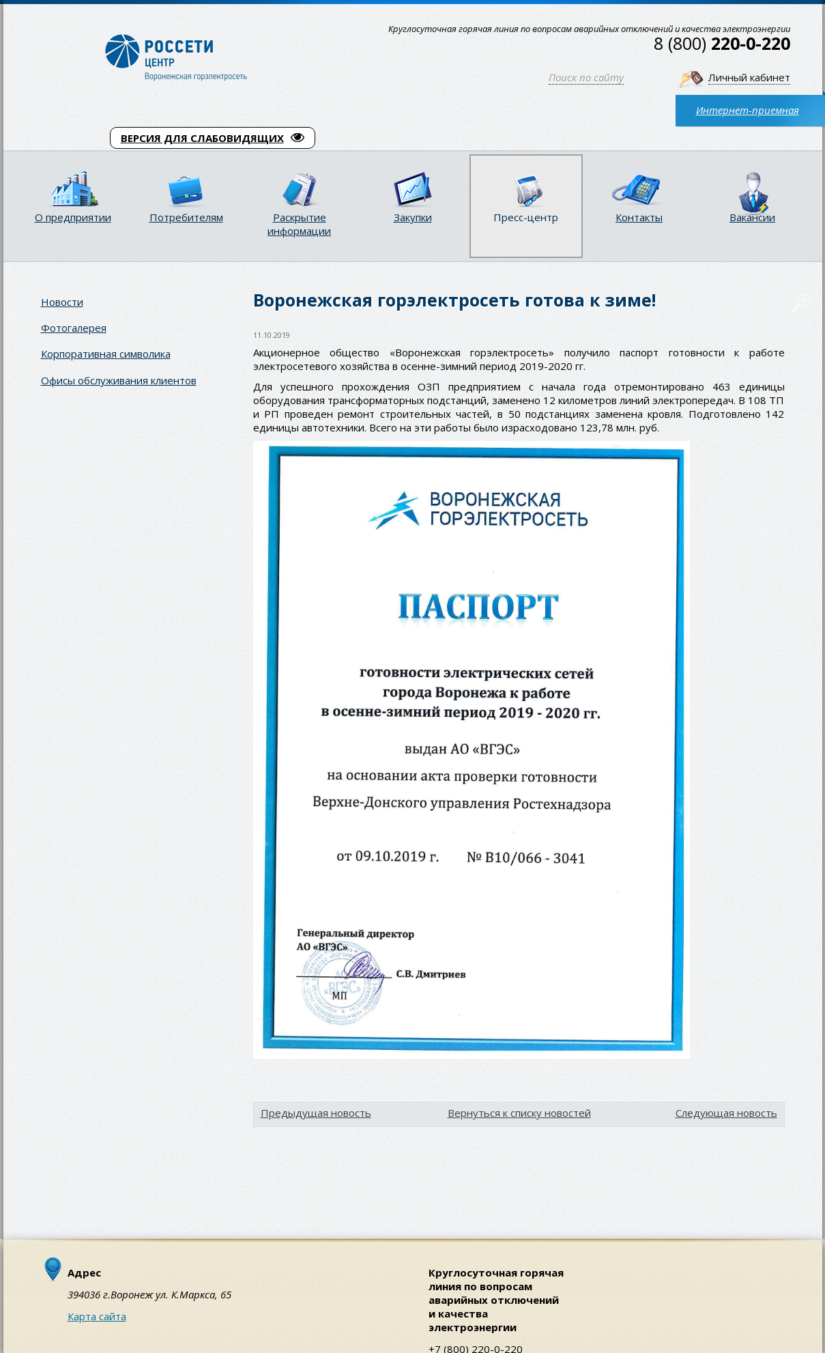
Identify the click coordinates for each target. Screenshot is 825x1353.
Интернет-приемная (747, 110)
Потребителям (186, 217)
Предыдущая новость (316, 1113)
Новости (62, 302)
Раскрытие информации (299, 224)
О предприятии (73, 217)
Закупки (413, 217)
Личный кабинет (749, 77)
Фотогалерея (73, 327)
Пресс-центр (525, 217)
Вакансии (752, 217)
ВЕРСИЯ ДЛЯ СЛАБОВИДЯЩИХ (212, 138)
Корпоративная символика (106, 353)
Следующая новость (726, 1113)
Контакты (639, 217)
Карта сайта (97, 1316)
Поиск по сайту (586, 77)
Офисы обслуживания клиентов (119, 380)
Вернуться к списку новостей (519, 1113)
